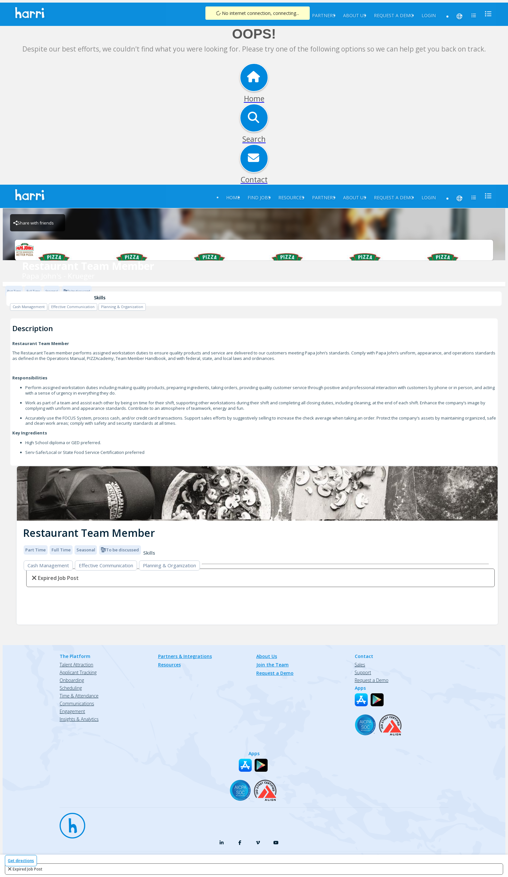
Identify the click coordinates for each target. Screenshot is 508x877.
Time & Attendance (79, 696)
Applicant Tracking (78, 672)
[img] (257, 493)
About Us (354, 15)
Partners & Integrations (185, 656)
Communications (77, 703)
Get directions (21, 860)
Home (233, 197)
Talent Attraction (76, 665)
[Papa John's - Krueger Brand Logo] (254, 250)
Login (428, 15)
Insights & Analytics (79, 719)
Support (363, 672)
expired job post (27, 869)
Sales (360, 665)
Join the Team (272, 665)
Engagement (72, 711)
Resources (291, 197)
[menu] (486, 13)
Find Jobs (259, 197)
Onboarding (72, 680)
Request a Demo (394, 15)
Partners (323, 15)
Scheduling (71, 688)
